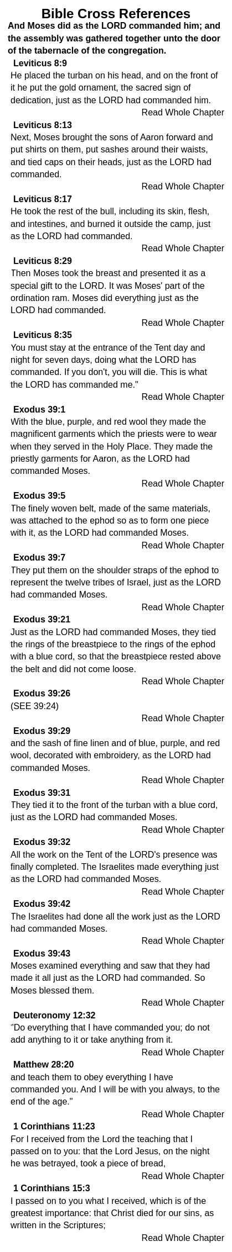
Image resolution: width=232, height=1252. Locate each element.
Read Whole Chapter (183, 112)
